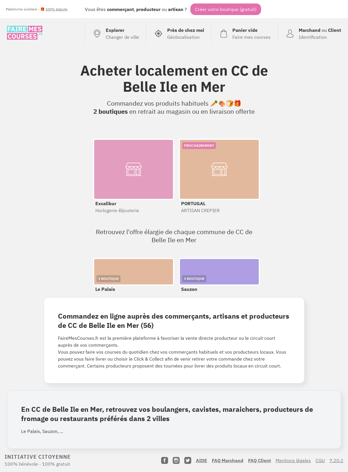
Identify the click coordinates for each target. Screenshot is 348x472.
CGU (320, 460)
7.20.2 (336, 460)
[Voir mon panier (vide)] (244, 33)
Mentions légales (293, 460)
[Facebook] (164, 460)
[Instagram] (176, 460)
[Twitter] (187, 460)
